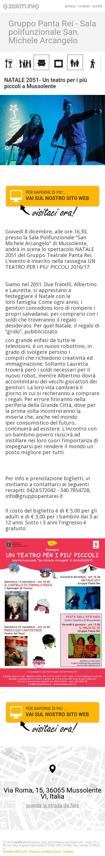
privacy (70, 6)
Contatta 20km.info (15, 851)
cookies (84, 6)
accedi (97, 6)
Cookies (68, 851)
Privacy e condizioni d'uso (45, 851)
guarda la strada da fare (52, 805)
